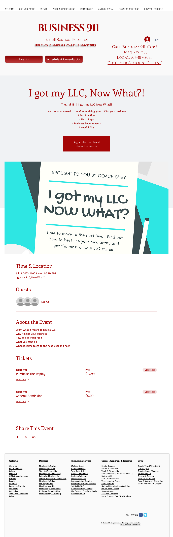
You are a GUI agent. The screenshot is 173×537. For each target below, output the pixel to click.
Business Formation (79, 473)
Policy (11, 496)
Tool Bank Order (78, 471)
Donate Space (143, 468)
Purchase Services (78, 478)
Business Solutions (79, 476)
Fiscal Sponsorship (47, 486)
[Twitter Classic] (145, 515)
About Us (13, 466)
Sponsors (13, 473)
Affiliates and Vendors (18, 476)
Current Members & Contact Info (52, 478)
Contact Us (13, 488)
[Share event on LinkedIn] (34, 437)
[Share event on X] (25, 437)
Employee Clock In (17, 486)
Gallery (12, 471)
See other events (87, 146)
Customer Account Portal (134, 63)
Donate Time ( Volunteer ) (149, 466)
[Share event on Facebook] (17, 437)
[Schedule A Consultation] (64, 59)
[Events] (24, 59)
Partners (12, 478)
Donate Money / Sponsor (148, 471)
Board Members (15, 468)
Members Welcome (47, 468)
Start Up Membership (48, 471)
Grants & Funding (78, 468)
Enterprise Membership (49, 476)
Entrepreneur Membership (50, 473)
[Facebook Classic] (141, 515)
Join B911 (13, 483)
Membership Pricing (47, 466)
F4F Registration (46, 483)
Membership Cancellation (50, 488)
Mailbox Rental (77, 466)
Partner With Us (144, 473)
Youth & (105, 471)
